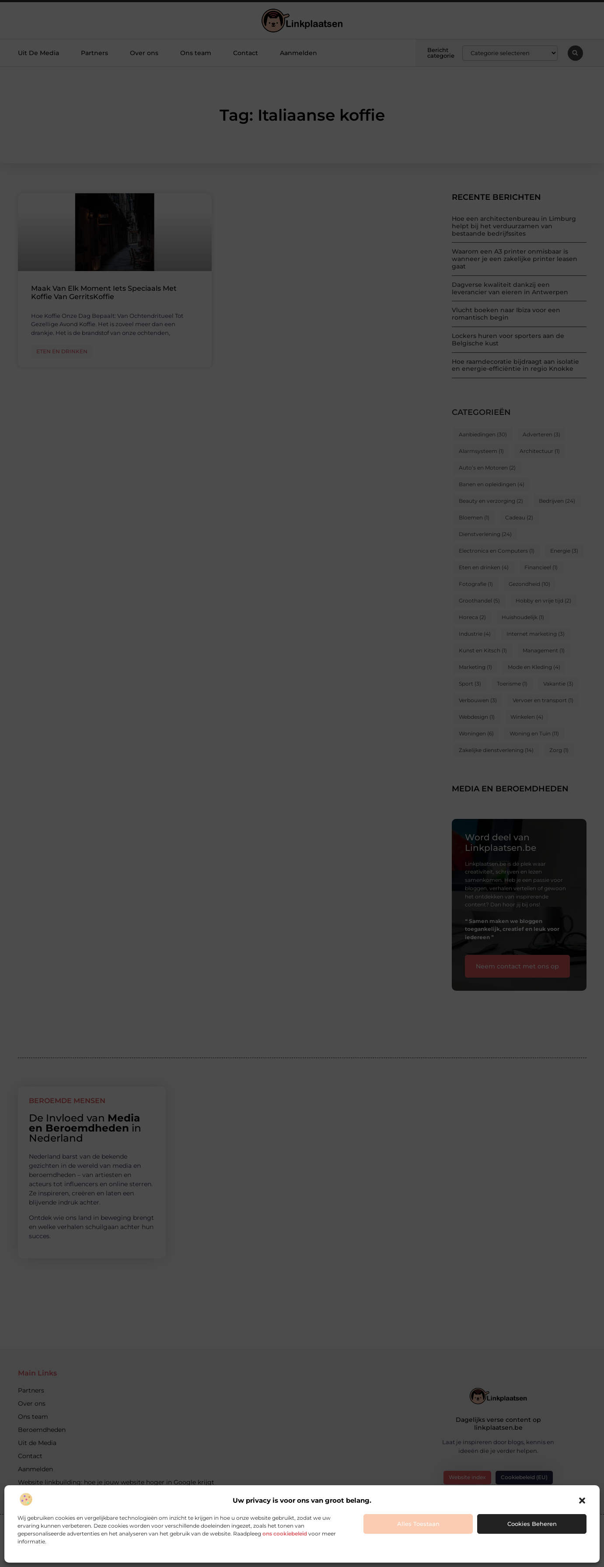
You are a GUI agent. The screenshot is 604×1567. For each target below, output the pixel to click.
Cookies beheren (532, 1523)
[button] (582, 1500)
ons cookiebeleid (284, 1533)
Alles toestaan (418, 1523)
